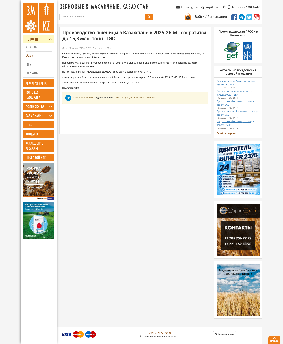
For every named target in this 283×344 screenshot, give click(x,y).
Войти (199, 17)
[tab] (38, 39)
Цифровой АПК (35, 157)
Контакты (32, 134)
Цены (29, 64)
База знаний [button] (34, 116)
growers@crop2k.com (205, 7)
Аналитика (32, 47)
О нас (29, 125)
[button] (50, 39)
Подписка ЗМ (34, 106)
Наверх (274, 339)
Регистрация (217, 17)
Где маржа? (32, 73)
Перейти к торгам (226, 133)
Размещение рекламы (34, 145)
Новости (32, 39)
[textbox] (102, 17)
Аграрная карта (36, 83)
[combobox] (102, 17)
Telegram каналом (103, 97)
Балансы (30, 55)
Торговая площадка (32, 94)
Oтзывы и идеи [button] (224, 334)
